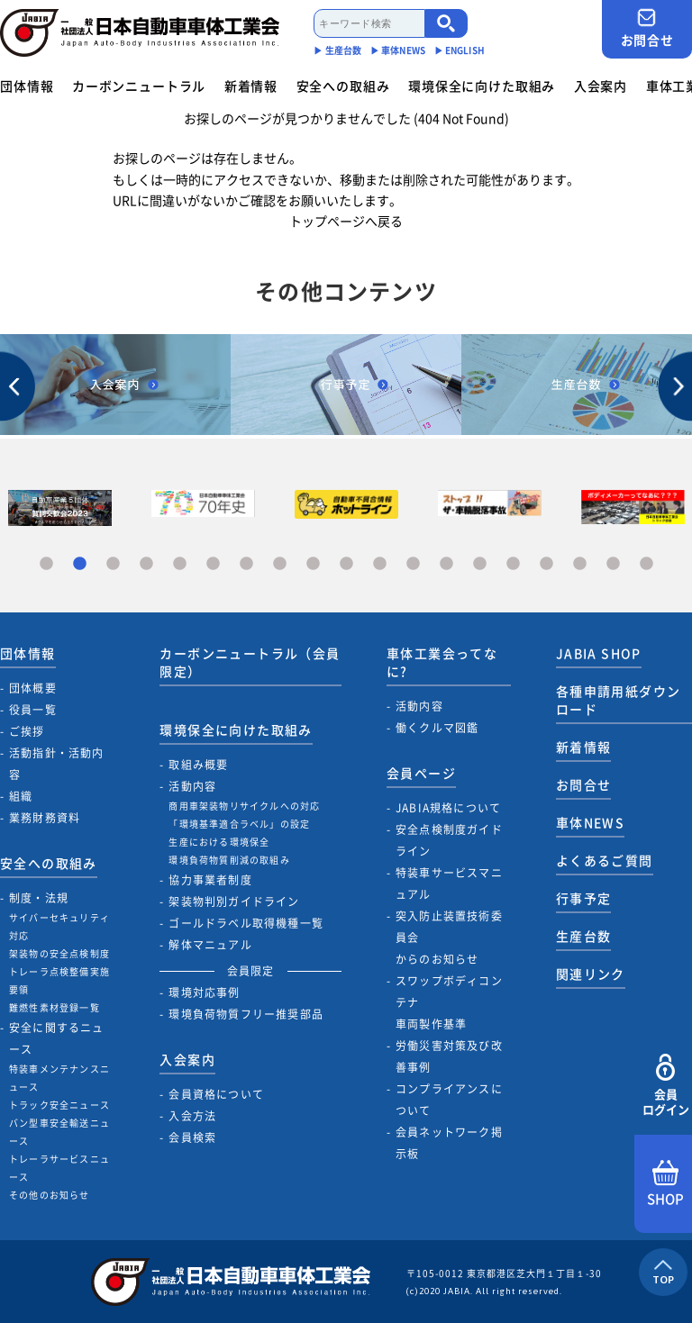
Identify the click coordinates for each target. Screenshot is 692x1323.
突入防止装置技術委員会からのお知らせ (449, 937)
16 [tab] (546, 564)
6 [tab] (213, 564)
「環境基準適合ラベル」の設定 (239, 823)
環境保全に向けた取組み (481, 86)
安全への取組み (343, 86)
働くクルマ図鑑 (437, 728)
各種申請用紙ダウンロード (618, 700)
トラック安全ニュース (59, 1104)
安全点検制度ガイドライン (449, 840)
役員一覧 (33, 710)
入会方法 (192, 1116)
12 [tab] (413, 564)
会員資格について (216, 1094)
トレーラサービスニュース (59, 1167)
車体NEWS (590, 822)
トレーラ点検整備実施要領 (59, 980)
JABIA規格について (448, 808)
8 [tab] (279, 564)
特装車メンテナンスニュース (59, 1077)
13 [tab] (446, 564)
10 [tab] (346, 564)
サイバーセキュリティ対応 (59, 926)
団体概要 (33, 688)
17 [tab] (579, 564)
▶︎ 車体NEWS (397, 50)
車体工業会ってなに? (442, 662)
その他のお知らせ (49, 1194)
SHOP (665, 1184)
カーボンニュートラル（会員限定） (249, 662)
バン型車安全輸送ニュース (59, 1131)
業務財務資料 (44, 818)
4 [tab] (146, 564)
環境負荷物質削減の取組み (228, 859)
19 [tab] (646, 564)
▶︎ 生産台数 (337, 50)
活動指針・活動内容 (57, 764)
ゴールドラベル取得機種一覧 (245, 923)
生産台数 (584, 936)
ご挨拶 (27, 731)
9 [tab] (313, 564)
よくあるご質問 (604, 860)
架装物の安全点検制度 (59, 953)
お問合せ (647, 28)
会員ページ (421, 773)
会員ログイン (665, 1086)
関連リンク (590, 974)
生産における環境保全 (218, 841)
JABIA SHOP (599, 653)
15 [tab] (513, 564)
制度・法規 (38, 898)
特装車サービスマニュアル (449, 883)
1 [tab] (46, 564)
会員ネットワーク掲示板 (449, 1143)
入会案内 (600, 86)
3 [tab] (113, 564)
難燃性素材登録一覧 (54, 1007)
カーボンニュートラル (138, 86)
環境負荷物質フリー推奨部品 (245, 1014)
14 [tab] (479, 564)
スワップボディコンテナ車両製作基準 (449, 1002)
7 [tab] (246, 564)
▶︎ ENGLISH (459, 50)
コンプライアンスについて (449, 1100)
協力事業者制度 (209, 880)
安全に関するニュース (57, 1038)
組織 (20, 796)
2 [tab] (79, 564)
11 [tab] (379, 564)
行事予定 (584, 898)
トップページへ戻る (346, 221)
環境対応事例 (204, 992)
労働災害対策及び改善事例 (449, 1056)
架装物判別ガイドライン (233, 901)
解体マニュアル (209, 945)
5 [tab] (179, 564)
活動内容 (192, 786)
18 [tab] (613, 564)
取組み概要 (198, 765)
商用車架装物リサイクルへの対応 (244, 805)
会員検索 (192, 1137)
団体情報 (26, 86)
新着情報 (251, 86)
